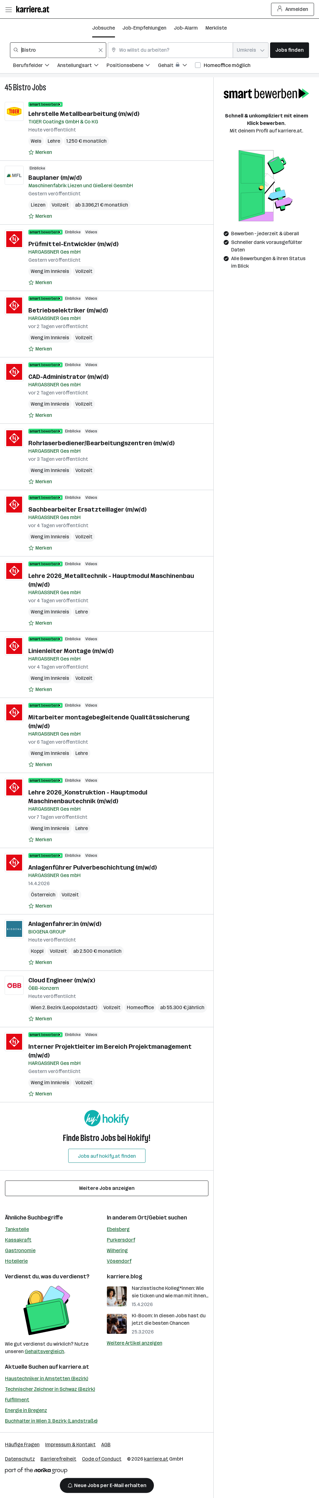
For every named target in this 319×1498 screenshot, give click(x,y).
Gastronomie (20, 1250)
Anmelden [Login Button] (292, 9)
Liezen (38, 205)
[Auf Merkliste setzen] (40, 152)
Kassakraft (18, 1240)
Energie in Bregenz (26, 1410)
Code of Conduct (101, 1459)
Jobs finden (289, 50)
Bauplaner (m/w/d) (55, 177)
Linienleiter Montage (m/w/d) (70, 651)
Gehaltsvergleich (44, 1351)
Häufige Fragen (22, 1445)
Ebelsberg (118, 1229)
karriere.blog (124, 1276)
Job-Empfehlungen (144, 28)
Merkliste (216, 28)
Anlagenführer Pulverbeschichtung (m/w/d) (92, 867)
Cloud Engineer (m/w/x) (61, 980)
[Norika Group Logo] (36, 1471)
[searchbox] (58, 50)
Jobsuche (103, 28)
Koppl (37, 951)
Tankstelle (17, 1229)
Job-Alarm (186, 28)
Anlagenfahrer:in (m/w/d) (64, 924)
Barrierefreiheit (58, 1459)
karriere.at (74, 1366)
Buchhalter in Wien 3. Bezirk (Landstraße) (51, 1421)
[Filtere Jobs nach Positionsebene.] (132, 66)
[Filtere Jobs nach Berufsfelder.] (35, 66)
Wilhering (117, 1250)
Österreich (43, 895)
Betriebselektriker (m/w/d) (68, 310)
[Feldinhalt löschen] (100, 50)
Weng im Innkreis (50, 271)
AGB (106, 1445)
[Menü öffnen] (8, 9)
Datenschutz (20, 1459)
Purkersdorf (121, 1240)
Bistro (22, 87)
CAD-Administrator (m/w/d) (68, 376)
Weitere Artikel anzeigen (134, 1343)
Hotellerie (16, 1261)
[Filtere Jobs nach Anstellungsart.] (82, 66)
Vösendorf (119, 1261)
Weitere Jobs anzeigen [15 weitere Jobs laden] (107, 1188)
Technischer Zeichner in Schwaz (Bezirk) (50, 1389)
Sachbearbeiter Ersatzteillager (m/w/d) (87, 509)
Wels (36, 141)
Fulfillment (17, 1400)
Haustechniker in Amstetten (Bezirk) (46, 1378)
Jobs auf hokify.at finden (107, 1156)
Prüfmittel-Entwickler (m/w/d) (73, 244)
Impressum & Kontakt (70, 1445)
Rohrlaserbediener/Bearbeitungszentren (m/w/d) (101, 443)
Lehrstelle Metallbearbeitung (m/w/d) (83, 113)
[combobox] (58, 50)
